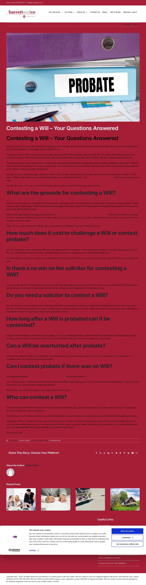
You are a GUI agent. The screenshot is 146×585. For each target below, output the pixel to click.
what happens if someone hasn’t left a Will (46, 376)
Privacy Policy (105, 552)
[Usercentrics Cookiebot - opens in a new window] (14, 580)
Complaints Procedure (108, 531)
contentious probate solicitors (100, 177)
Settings (32, 581)
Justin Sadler (13, 440)
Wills (46, 440)
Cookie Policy (105, 536)
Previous (128, 24)
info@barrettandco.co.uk (35, 2)
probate (63, 149)
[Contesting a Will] (73, 77)
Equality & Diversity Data (109, 542)
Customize (127, 568)
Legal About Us (105, 547)
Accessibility (104, 525)
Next (136, 24)
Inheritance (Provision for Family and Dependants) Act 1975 (81, 214)
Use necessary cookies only (127, 574)
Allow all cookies (127, 561)
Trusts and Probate (37, 440)
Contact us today (30, 432)
